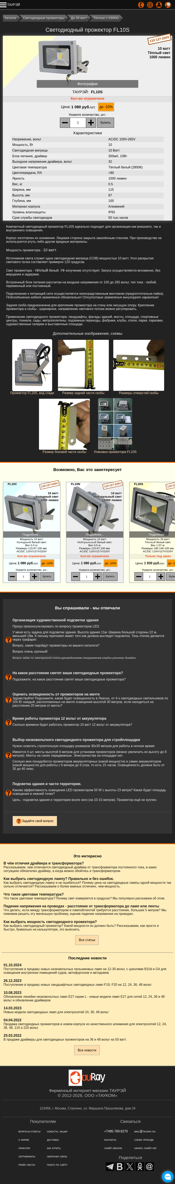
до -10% (106, 107)
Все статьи (87, 940)
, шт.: (87, 114)
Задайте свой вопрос (38, 821)
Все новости (87, 1050)
